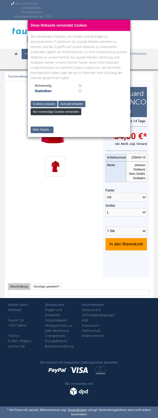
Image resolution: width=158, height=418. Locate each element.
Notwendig (43, 85)
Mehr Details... (42, 129)
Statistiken (43, 91)
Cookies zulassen (44, 104)
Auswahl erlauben (71, 104)
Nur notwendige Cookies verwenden (56, 111)
